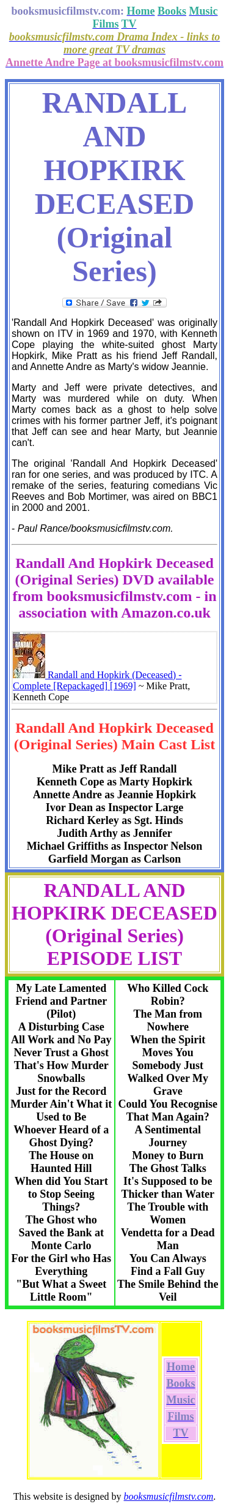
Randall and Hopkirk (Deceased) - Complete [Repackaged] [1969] (97, 680)
